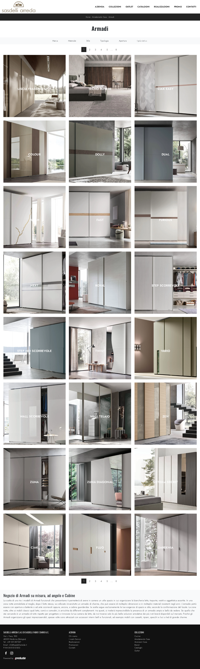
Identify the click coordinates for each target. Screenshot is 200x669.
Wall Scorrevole (34, 416)
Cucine (138, 636)
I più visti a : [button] (142, 40)
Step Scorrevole (166, 285)
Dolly (100, 154)
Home (88, 17)
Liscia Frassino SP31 (34, 89)
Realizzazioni (161, 6)
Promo (178, 6)
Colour (34, 154)
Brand (137, 644)
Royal (100, 285)
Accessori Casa (141, 642)
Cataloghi (143, 6)
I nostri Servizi (75, 639)
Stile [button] (88, 40)
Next (34, 285)
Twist (100, 351)
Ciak (34, 547)
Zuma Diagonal (100, 482)
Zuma (34, 482)
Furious (165, 220)
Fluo (100, 547)
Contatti (191, 6)
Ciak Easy (166, 89)
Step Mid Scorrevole (34, 351)
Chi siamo (73, 636)
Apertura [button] (123, 40)
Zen (166, 416)
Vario (165, 351)
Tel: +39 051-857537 (12, 642)
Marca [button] (55, 40)
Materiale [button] (72, 40)
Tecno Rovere (100, 89)
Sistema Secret (165, 482)
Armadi (111, 17)
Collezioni (115, 6)
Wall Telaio (100, 416)
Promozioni (73, 644)
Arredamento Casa (99, 17)
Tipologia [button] (104, 40)
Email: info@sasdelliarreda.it (15, 644)
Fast (100, 220)
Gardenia (165, 547)
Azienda (99, 6)
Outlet (129, 6)
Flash (34, 220)
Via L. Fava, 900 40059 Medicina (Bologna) (14, 638)
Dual (166, 154)
